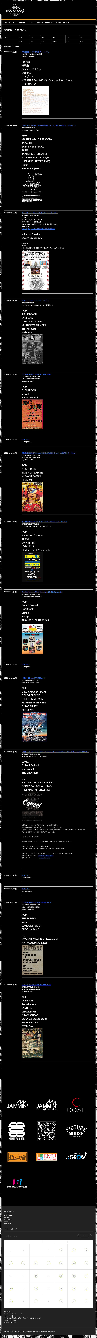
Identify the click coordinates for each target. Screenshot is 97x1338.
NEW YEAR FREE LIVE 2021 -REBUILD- (35, 300)
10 (36, 1263)
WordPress (36, 1331)
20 (74, 1276)
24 (36, 1289)
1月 (21, 37)
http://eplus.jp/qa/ (44, 858)
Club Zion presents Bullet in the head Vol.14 (36, 902)
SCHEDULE (21, 22)
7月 (21, 41)
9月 (43, 41)
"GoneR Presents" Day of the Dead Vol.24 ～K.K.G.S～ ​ (40, 213)
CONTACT (66, 22)
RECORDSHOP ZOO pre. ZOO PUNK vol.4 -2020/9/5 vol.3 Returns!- (44, 522)
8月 (32, 41)
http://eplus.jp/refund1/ (45, 855)
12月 (81, 41)
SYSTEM (40, 22)
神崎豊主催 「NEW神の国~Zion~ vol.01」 (36, 52)
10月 (54, 41)
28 (86, 1288)
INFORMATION (10, 22)
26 (61, 1289)
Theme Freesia (28, 1331)
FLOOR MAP (31, 22)
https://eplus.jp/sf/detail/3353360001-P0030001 (38, 229)
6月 (81, 37)
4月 (54, 37)
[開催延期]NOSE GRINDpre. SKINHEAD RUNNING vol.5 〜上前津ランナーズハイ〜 (49, 453)
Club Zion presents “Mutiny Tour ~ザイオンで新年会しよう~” (42, 592)
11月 (68, 41)
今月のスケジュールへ (11, 46)
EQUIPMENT (49, 22)
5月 (67, 37)
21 (86, 1276)
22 (11, 1289)
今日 (84, 1235)
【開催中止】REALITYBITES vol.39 (33, 678)
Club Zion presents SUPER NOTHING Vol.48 (36, 374)
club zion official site (10, 1331)
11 (48, 1263)
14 (86, 1263)
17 (36, 1276)
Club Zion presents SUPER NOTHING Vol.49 (36, 985)
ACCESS (58, 22)
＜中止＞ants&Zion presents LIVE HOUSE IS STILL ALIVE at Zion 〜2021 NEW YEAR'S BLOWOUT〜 (55, 752)
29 (11, 1301)
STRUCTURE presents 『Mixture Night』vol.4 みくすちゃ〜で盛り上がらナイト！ (49, 125)
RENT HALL (26, 439)
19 (61, 1276)
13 (74, 1263)
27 (74, 1289)
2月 (32, 37)
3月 (43, 37)
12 (61, 1263)
